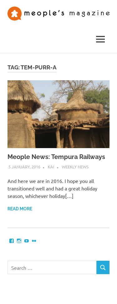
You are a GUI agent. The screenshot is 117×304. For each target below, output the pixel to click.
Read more (19, 208)
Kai (51, 166)
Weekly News (75, 166)
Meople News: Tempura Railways (56, 157)
